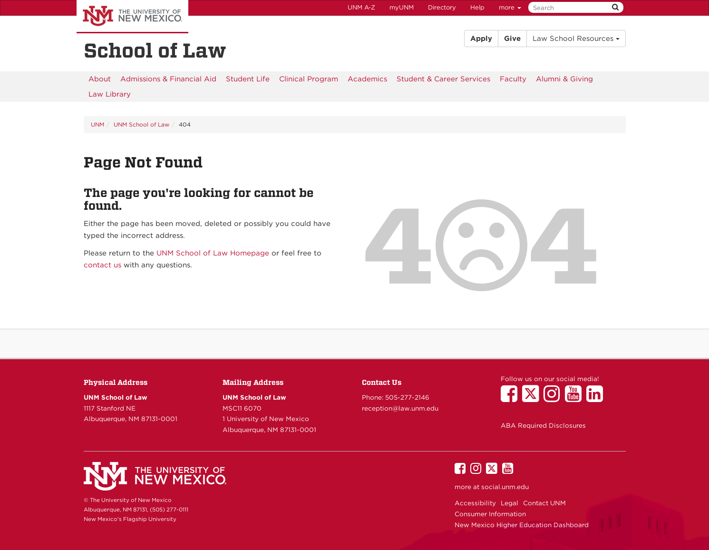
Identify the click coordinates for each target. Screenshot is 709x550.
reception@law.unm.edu (400, 408)
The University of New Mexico (132, 16)
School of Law (155, 50)
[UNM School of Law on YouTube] (575, 398)
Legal (509, 503)
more (510, 7)
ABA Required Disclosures (543, 425)
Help (477, 7)
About (99, 79)
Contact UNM (544, 503)
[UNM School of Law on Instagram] (554, 398)
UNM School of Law (141, 124)
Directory (442, 7)
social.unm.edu (505, 487)
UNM (97, 124)
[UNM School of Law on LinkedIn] (597, 398)
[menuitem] (100, 79)
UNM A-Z (361, 7)
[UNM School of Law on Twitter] (533, 398)
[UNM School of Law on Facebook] (511, 398)
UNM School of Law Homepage (212, 253)
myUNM (401, 7)
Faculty (513, 79)
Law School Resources (576, 38)
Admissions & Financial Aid (168, 79)
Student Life (248, 79)
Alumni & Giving (564, 79)
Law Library (109, 94)
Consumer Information (490, 514)
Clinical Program (308, 79)
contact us (102, 265)
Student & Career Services (443, 79)
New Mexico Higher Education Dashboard (522, 525)
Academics (367, 79)
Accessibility (475, 503)
